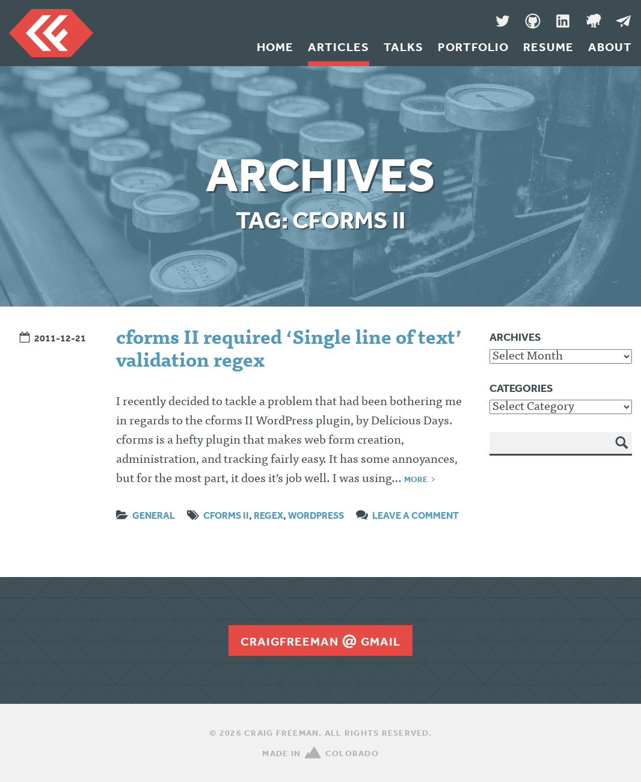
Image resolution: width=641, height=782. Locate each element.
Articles (338, 47)
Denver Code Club (593, 21)
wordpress (316, 515)
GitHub (533, 21)
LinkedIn (563, 21)
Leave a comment (415, 515)
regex (268, 515)
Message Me (623, 21)
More (416, 479)
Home (275, 47)
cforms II (226, 515)
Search (622, 451)
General (153, 515)
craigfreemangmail (320, 641)
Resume (548, 47)
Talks (403, 47)
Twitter (503, 21)
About (610, 47)
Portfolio (473, 47)
